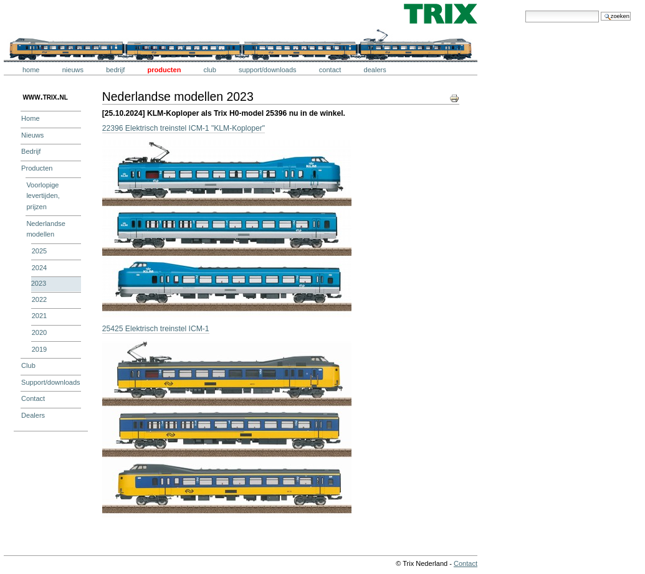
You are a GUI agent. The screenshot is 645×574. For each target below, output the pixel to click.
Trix (40, 14)
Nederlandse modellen (45, 229)
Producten (164, 69)
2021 (39, 315)
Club (210, 69)
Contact (330, 69)
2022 (39, 299)
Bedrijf (115, 69)
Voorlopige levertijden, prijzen (42, 195)
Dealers (375, 69)
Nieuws (73, 69)
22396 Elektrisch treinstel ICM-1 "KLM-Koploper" (183, 128)
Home (31, 69)
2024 (39, 267)
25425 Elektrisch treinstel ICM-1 (155, 328)
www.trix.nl (44, 96)
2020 (39, 332)
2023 (39, 283)
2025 (39, 251)
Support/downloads (268, 69)
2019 (39, 349)
